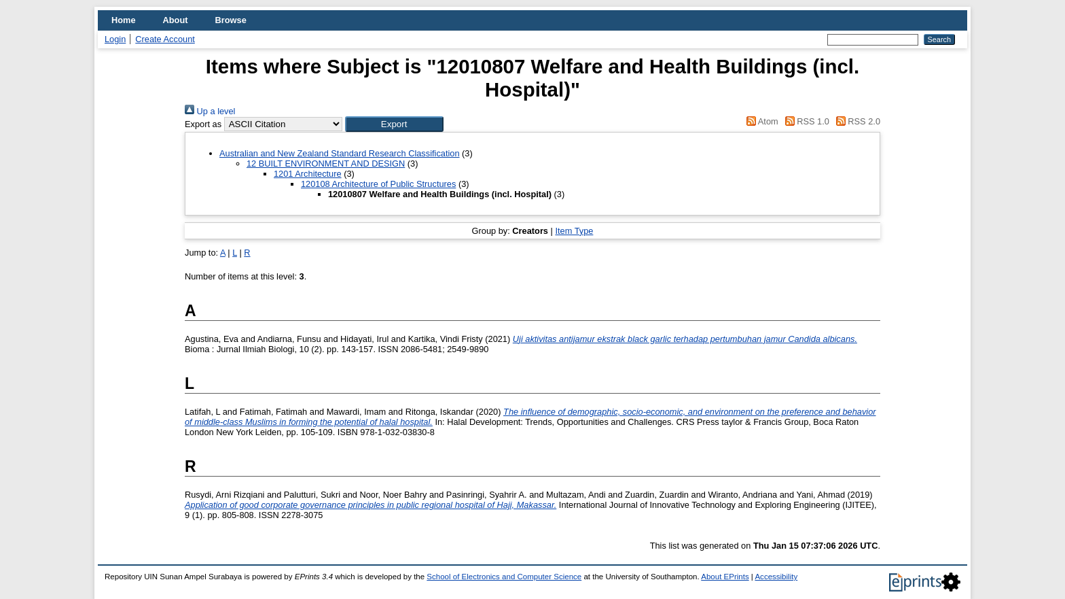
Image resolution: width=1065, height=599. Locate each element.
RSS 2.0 (855, 121)
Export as (203, 124)
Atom (760, 121)
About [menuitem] (175, 20)
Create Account (165, 39)
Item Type (574, 231)
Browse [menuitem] (231, 20)
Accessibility (776, 576)
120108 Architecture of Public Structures (378, 184)
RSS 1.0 (804, 121)
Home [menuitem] (123, 20)
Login (115, 39)
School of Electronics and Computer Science (504, 576)
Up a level (210, 111)
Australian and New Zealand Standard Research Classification (339, 153)
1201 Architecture (308, 174)
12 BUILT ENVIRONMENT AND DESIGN (326, 163)
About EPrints (724, 576)
